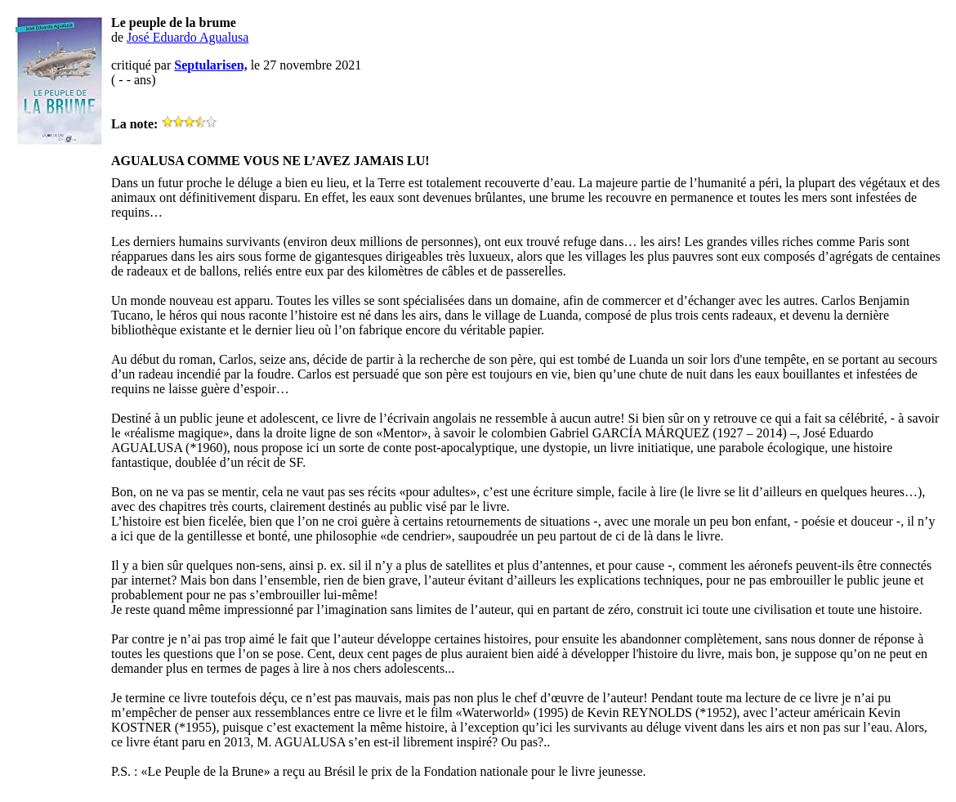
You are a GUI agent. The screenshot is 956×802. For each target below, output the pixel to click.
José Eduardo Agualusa (187, 37)
